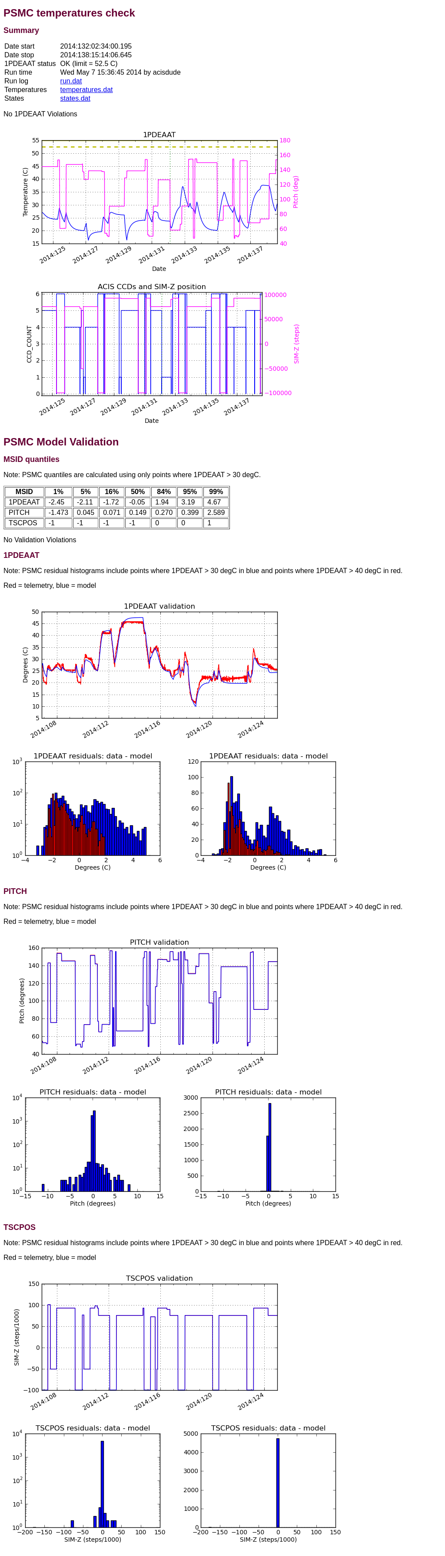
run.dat (71, 81)
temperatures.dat (86, 89)
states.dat (75, 98)
